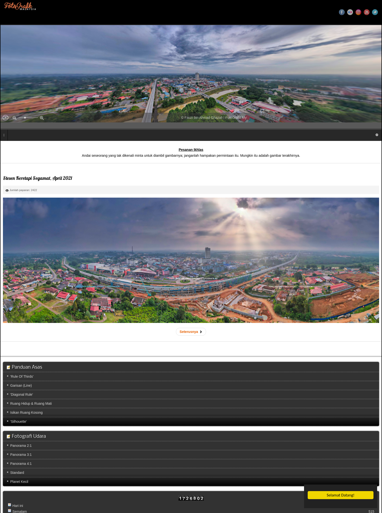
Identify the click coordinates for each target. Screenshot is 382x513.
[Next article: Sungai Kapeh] (191, 332)
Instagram (358, 12)
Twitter (375, 12)
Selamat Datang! (341, 495)
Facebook (342, 12)
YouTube (367, 12)
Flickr (350, 12)
